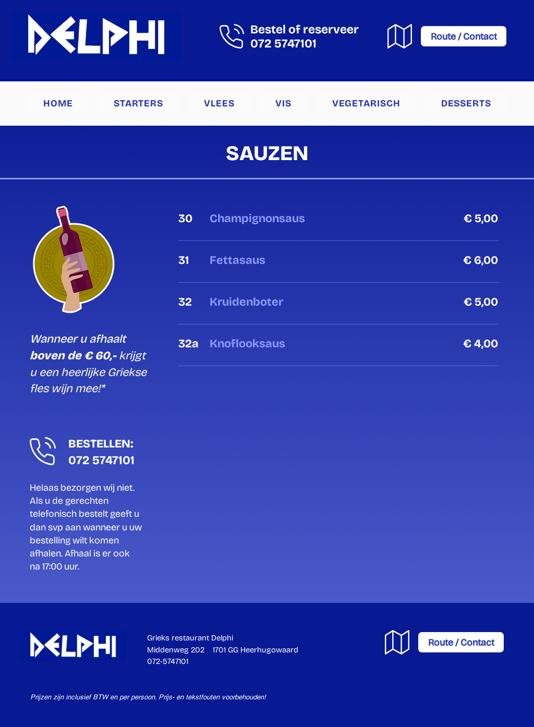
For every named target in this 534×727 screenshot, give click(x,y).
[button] (138, 103)
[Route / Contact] (463, 36)
